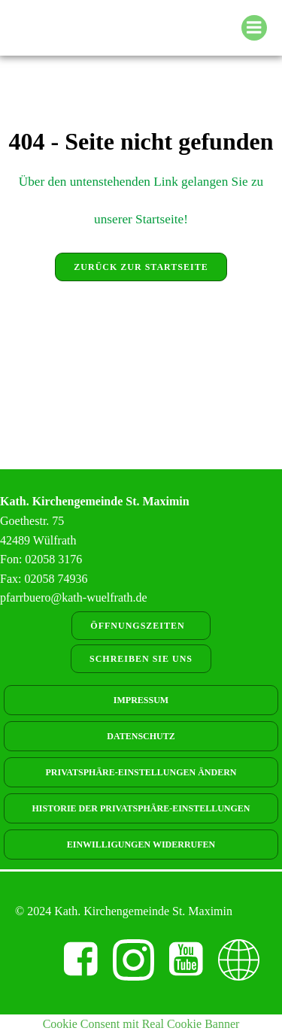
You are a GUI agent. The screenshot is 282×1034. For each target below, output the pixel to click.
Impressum (141, 700)
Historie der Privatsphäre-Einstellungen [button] (141, 808)
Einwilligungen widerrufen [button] (141, 844)
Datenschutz (140, 736)
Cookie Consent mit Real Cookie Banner (141, 1023)
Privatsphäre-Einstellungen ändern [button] (141, 772)
